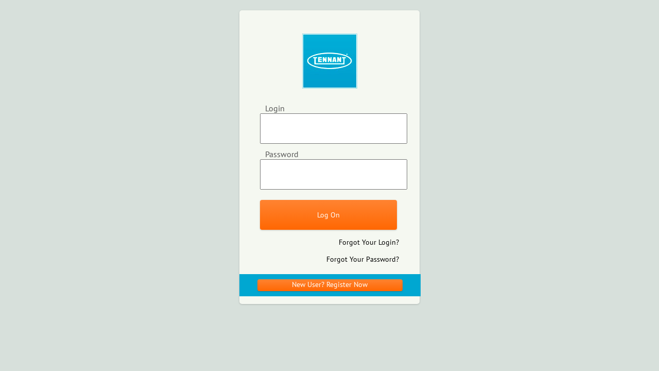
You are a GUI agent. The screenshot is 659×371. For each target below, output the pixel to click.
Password (282, 154)
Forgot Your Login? (369, 242)
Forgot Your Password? (362, 259)
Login (275, 108)
